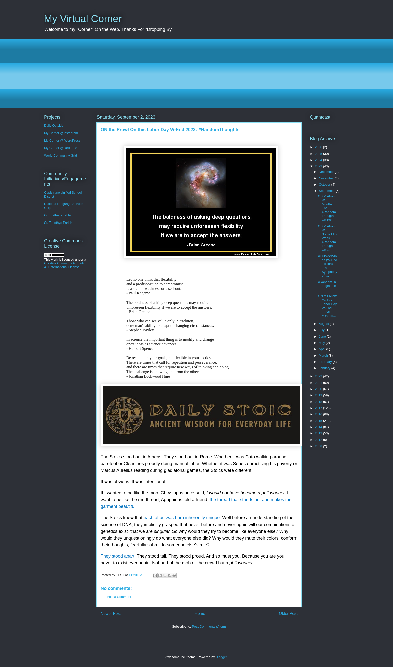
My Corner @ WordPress (62, 140)
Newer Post (111, 613)
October (325, 184)
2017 (319, 408)
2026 (319, 147)
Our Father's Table (57, 215)
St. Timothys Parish (58, 223)
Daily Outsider (54, 125)
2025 (319, 154)
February (326, 362)
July (322, 330)
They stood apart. (118, 556)
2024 (319, 160)
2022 (319, 376)
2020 (319, 389)
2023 (319, 166)
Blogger (221, 657)
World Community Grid (60, 155)
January (325, 368)
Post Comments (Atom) (209, 626)
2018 (319, 402)
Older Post (288, 613)
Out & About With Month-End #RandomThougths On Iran (327, 208)
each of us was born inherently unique (182, 517)
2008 (319, 446)
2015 (319, 421)
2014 (319, 427)
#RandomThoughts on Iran (327, 286)
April (322, 349)
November (327, 178)
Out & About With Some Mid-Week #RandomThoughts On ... (327, 238)
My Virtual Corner (83, 18)
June (323, 336)
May (322, 343)
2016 (319, 414)
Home (200, 613)
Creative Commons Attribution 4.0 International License (65, 265)
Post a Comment (119, 597)
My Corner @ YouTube (60, 148)
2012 (319, 440)
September (327, 191)
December (327, 172)
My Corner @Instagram (61, 133)
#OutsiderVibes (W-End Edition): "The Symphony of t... (327, 265)
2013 (319, 433)
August (324, 324)
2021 (319, 383)
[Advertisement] (194, 73)
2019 (319, 395)
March (324, 355)
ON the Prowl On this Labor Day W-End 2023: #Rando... (327, 306)
